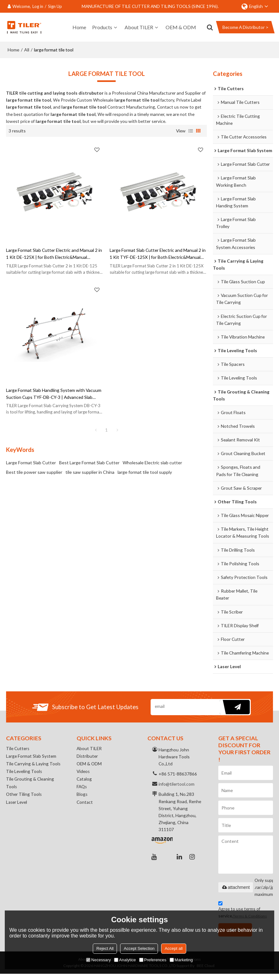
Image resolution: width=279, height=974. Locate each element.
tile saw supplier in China (89, 471)
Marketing (181, 959)
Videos (83, 771)
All (26, 49)
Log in (37, 6)
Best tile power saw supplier (34, 471)
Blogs (82, 794)
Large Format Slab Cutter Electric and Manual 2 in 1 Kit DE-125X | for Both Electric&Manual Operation (54, 253)
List (190, 130)
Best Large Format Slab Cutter (89, 462)
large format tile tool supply (145, 471)
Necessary (98, 959)
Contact (85, 802)
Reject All (104, 948)
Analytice (125, 959)
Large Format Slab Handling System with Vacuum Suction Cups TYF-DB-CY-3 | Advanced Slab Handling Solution (53, 393)
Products (102, 27)
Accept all (173, 948)
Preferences (153, 959)
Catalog (84, 779)
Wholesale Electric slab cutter (152, 462)
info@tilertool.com (176, 784)
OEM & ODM (181, 27)
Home (79, 27)
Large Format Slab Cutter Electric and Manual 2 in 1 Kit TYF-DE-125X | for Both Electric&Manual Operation (158, 253)
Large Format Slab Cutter (31, 462)
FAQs (82, 786)
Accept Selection (139, 948)
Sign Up (55, 6)
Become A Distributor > (245, 27)
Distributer (87, 756)
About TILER (139, 27)
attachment (235, 887)
